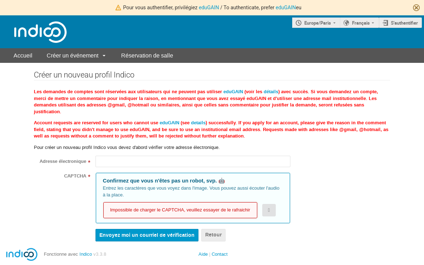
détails (271, 92)
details (198, 123)
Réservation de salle (147, 55)
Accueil (23, 55)
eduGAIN (209, 7)
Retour (213, 235)
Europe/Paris (317, 23)
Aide (203, 254)
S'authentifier (404, 23)
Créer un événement (72, 55)
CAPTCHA (75, 176)
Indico (85, 254)
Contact (220, 254)
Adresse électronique (63, 161)
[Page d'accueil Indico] (33, 32)
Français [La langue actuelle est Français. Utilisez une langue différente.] (361, 23)
